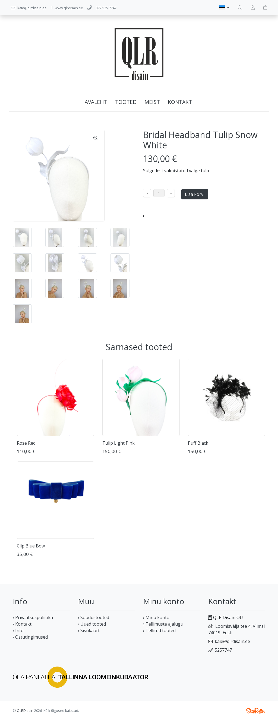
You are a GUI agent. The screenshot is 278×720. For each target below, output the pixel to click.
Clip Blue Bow (31, 546)
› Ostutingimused (30, 637)
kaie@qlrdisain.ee (232, 641)
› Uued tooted (92, 624)
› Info (18, 630)
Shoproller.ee (255, 710)
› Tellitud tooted (159, 630)
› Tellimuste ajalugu (163, 624)
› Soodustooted (93, 617)
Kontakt (180, 102)
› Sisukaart (89, 630)
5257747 (223, 650)
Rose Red (26, 443)
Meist (152, 102)
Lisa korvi (194, 194)
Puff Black (198, 443)
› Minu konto (156, 617)
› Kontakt (22, 624)
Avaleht (96, 102)
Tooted (126, 102)
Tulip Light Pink (118, 443)
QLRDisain (25, 710)
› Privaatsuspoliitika (33, 617)
